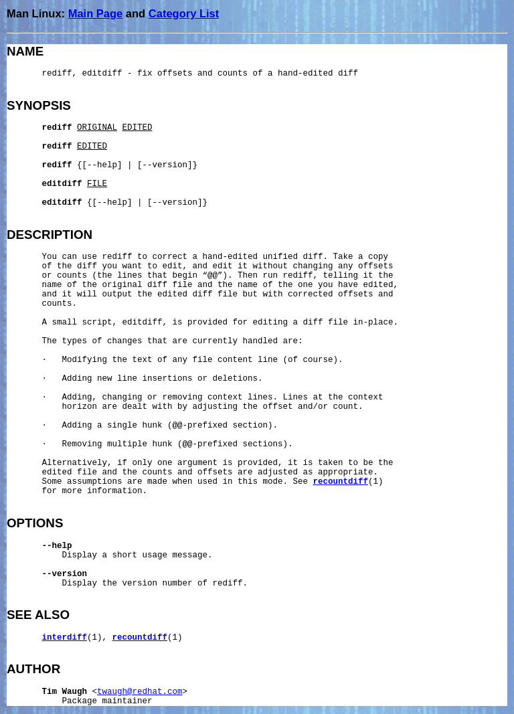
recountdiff (341, 481)
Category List (184, 13)
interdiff (65, 637)
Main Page (95, 13)
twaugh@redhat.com (140, 692)
